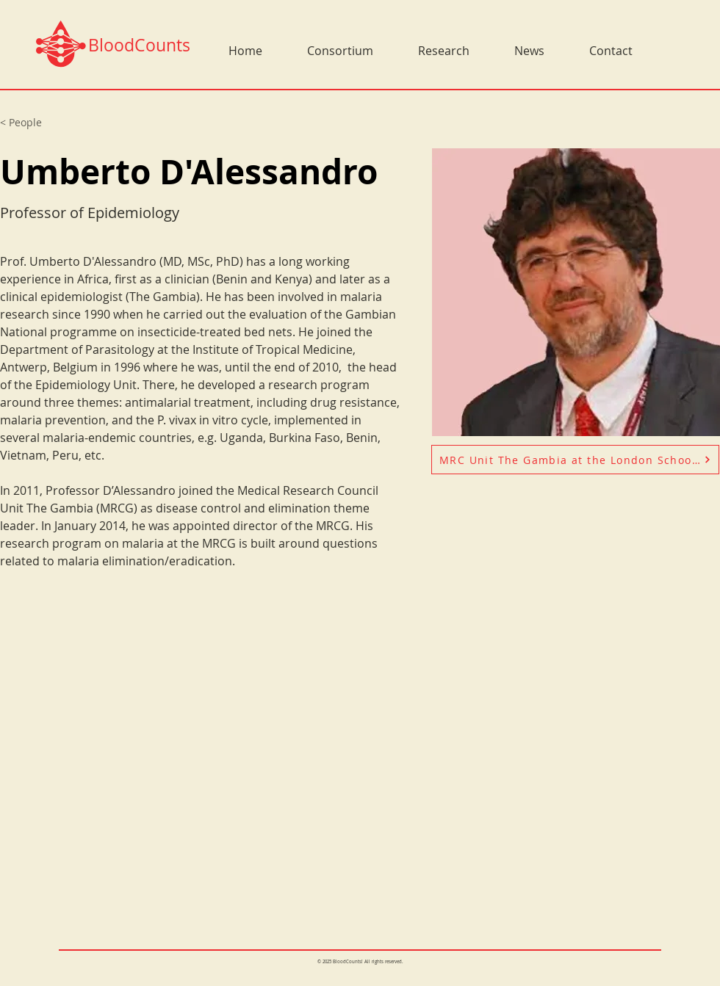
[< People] (29, 122)
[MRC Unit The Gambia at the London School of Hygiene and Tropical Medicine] (575, 459)
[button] (328, 50)
